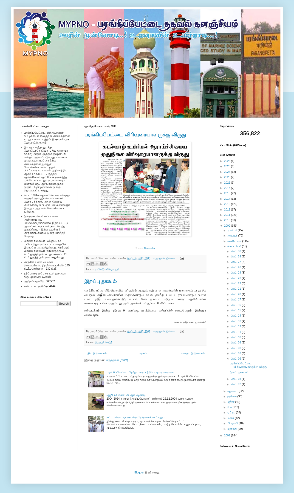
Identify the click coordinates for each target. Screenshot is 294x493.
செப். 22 (236, 283)
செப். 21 (236, 288)
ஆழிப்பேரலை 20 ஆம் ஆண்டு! (127, 395)
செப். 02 (236, 384)
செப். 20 (236, 294)
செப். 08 (236, 348)
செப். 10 (236, 337)
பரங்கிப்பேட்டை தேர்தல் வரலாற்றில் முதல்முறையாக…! (142, 372)
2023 (227, 177)
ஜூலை (232, 396)
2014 (227, 198)
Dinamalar (149, 248)
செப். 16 (236, 305)
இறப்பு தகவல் (100, 281)
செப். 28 (236, 256)
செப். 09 (236, 342)
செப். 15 (236, 310)
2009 (227, 225)
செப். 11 (236, 332)
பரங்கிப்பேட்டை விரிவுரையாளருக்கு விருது (135, 135)
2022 (227, 182)
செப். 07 (236, 353)
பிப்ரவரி (233, 423)
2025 (227, 166)
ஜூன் (231, 402)
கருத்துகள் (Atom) (117, 360)
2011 (227, 214)
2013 (227, 204)
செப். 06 (236, 358)
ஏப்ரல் (231, 412)
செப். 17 (236, 299)
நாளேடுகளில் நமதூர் (107, 269)
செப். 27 (236, 261)
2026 (227, 161)
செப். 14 (236, 315)
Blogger (139, 472)
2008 (227, 435)
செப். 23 (236, 278)
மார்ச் (231, 418)
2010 (227, 220)
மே (229, 407)
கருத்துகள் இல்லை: (164, 258)
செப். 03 (236, 379)
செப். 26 (236, 267)
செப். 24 (236, 272)
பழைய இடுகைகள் (193, 353)
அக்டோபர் (234, 241)
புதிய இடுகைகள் (96, 353)
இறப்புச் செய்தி (103, 342)
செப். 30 (236, 251)
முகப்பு (143, 353)
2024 (227, 171)
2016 (227, 188)
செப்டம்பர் (234, 246)
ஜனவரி (232, 428)
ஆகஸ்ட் (233, 391)
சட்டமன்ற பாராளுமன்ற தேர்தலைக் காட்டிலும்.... (137, 417)
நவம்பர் (232, 235)
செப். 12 (236, 326)
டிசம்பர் (232, 230)
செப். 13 (236, 321)
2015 (227, 193)
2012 (227, 209)
